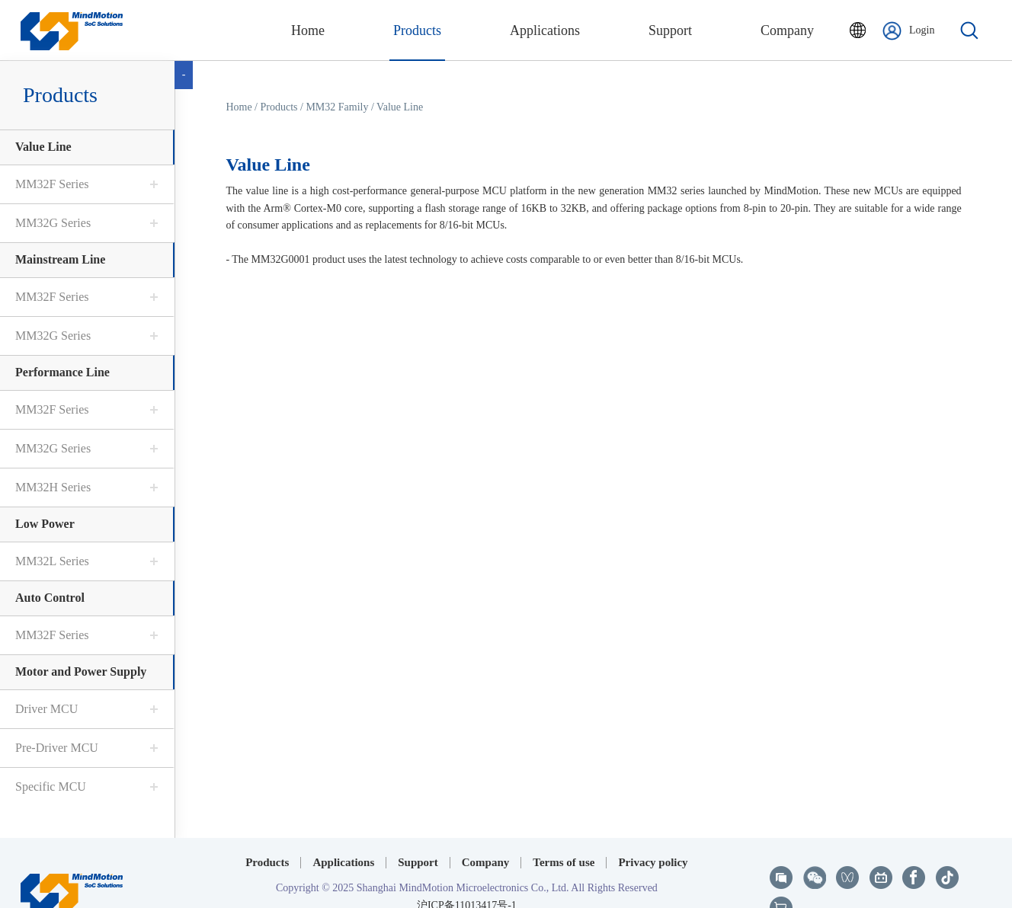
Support (418, 830)
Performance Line (62, 372)
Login (908, 30)
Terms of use (563, 830)
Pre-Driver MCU (56, 747)
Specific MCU (50, 786)
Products (279, 107)
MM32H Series (53, 487)
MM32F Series (51, 183)
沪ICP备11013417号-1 (467, 872)
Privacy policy (652, 830)
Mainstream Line (60, 259)
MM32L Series (52, 561)
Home (238, 107)
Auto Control (50, 597)
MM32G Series (53, 222)
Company (486, 830)
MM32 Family (337, 107)
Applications (343, 830)
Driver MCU (46, 708)
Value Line (43, 146)
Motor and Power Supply (80, 671)
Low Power (45, 523)
